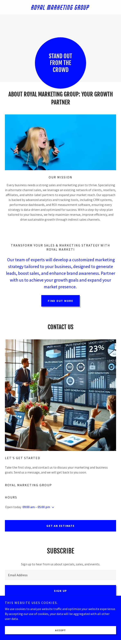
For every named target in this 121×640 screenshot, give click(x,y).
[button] (52, 507)
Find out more (60, 301)
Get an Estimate (60, 526)
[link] (61, 7)
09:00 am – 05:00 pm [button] (36, 507)
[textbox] (60, 575)
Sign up (60, 591)
